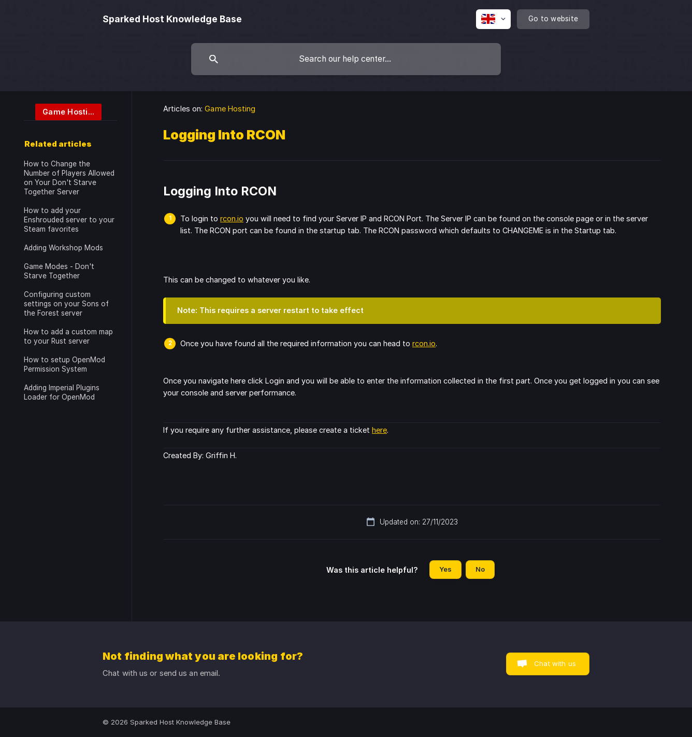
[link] (63, 111)
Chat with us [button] (555, 663)
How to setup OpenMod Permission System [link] (64, 364)
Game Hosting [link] (230, 108)
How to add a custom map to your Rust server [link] (68, 336)
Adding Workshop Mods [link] (63, 248)
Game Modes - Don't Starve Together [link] (59, 271)
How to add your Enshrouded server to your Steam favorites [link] (69, 219)
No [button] (480, 569)
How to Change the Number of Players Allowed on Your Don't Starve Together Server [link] (69, 178)
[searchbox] (346, 59)
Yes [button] (445, 569)
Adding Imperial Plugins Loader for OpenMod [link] (61, 392)
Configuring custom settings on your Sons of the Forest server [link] (66, 303)
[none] (172, 19)
